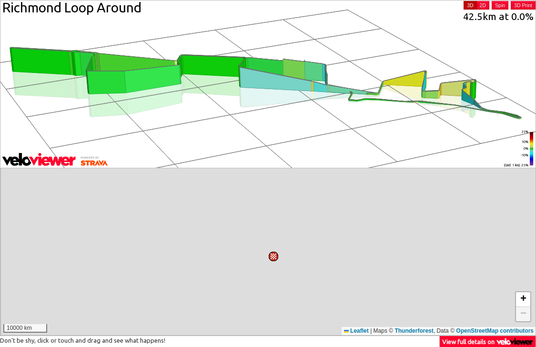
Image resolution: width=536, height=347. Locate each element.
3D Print (523, 5)
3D (470, 5)
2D (483, 5)
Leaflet (356, 330)
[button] (301, 250)
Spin (500, 5)
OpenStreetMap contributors (495, 330)
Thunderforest (413, 330)
